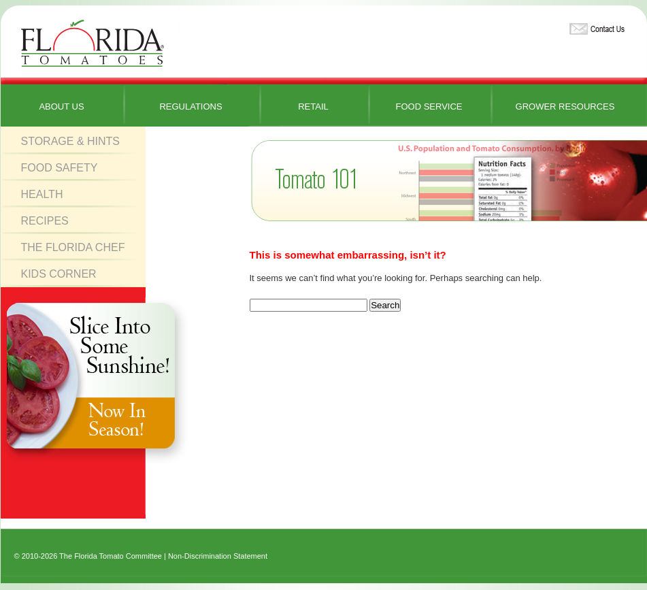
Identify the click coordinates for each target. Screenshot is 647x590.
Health (42, 194)
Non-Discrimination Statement (217, 556)
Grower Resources (565, 106)
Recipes (45, 221)
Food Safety (59, 168)
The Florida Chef (73, 247)
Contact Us (595, 26)
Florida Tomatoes (92, 44)
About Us (61, 106)
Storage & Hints (70, 141)
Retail (313, 106)
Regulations (190, 106)
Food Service (428, 106)
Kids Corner (59, 274)
